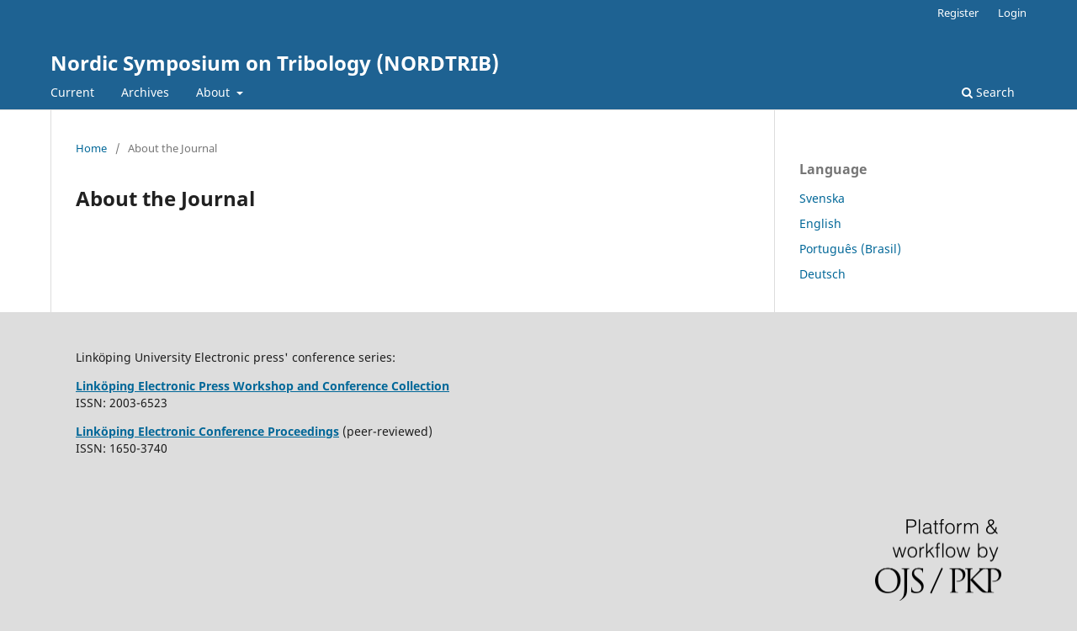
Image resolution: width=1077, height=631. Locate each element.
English (820, 223)
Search (988, 92)
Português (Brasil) (850, 249)
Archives (145, 92)
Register (958, 12)
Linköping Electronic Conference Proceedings (207, 431)
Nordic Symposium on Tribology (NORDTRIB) (274, 63)
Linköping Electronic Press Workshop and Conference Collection (262, 386)
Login (1012, 12)
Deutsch (822, 274)
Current (72, 92)
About (214, 92)
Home (91, 148)
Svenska (822, 198)
